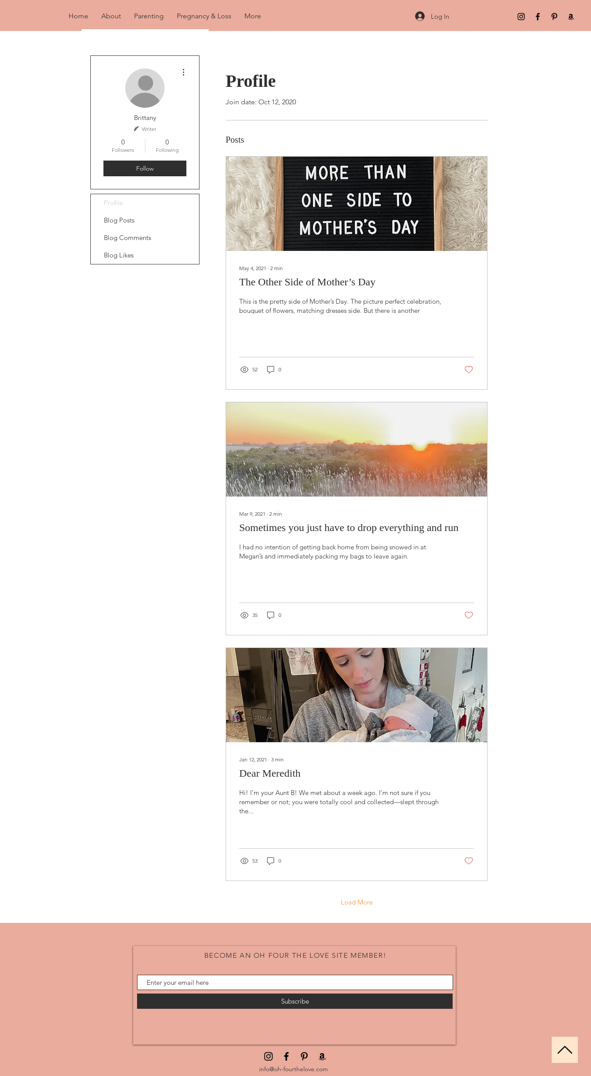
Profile (113, 203)
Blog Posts (119, 220)
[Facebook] (538, 16)
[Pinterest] (554, 16)
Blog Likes (119, 255)
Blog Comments (127, 237)
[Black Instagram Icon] (521, 16)
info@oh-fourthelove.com (293, 1069)
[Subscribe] (295, 1001)
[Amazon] (571, 16)
